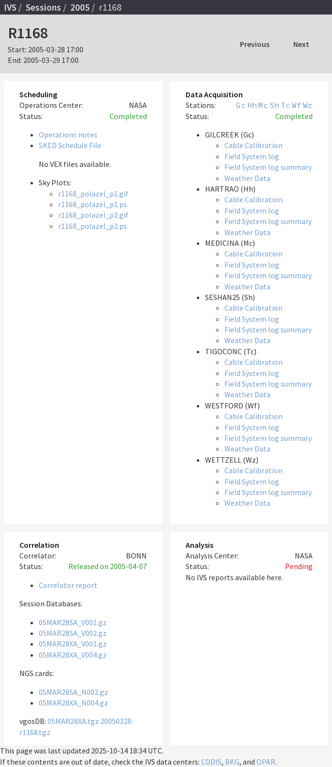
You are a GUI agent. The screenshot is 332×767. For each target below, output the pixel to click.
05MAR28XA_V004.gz (73, 655)
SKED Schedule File (70, 145)
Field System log (251, 156)
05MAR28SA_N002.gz (73, 692)
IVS (10, 7)
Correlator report (68, 585)
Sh (274, 105)
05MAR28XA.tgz (73, 721)
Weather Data (247, 178)
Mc (263, 105)
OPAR (265, 762)
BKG (232, 762)
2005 (80, 7)
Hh (252, 105)
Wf (296, 105)
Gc (241, 105)
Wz (308, 105)
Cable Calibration (253, 145)
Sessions (43, 7)
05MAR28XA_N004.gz (73, 702)
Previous (254, 44)
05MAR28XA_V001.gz (73, 643)
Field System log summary (268, 167)
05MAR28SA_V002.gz (73, 633)
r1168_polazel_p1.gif (93, 193)
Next (301, 44)
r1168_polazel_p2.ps (92, 226)
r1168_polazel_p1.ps (92, 204)
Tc (285, 105)
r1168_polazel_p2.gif (93, 215)
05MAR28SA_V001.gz (73, 622)
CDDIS (211, 762)
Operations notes (68, 134)
